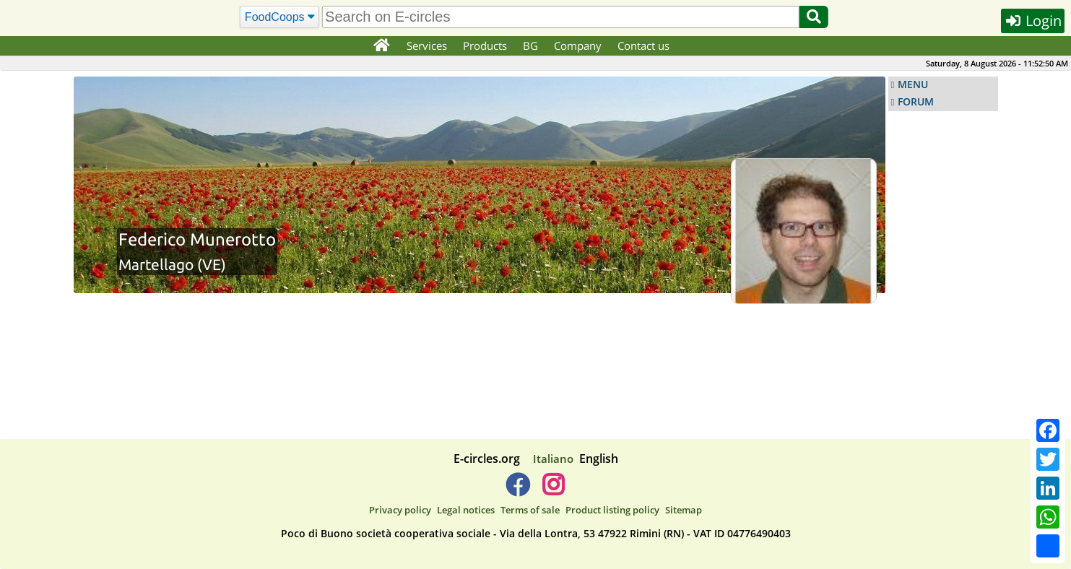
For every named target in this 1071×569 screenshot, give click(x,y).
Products (485, 45)
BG (530, 45)
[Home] (382, 46)
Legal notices (466, 509)
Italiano (553, 458)
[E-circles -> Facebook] (517, 490)
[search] (560, 17)
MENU (913, 84)
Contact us (643, 45)
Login (1033, 20)
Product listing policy (612, 509)
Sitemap (683, 509)
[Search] (279, 17)
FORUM (916, 101)
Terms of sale (530, 509)
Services (427, 45)
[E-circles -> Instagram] (553, 490)
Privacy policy (400, 509)
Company (578, 45)
